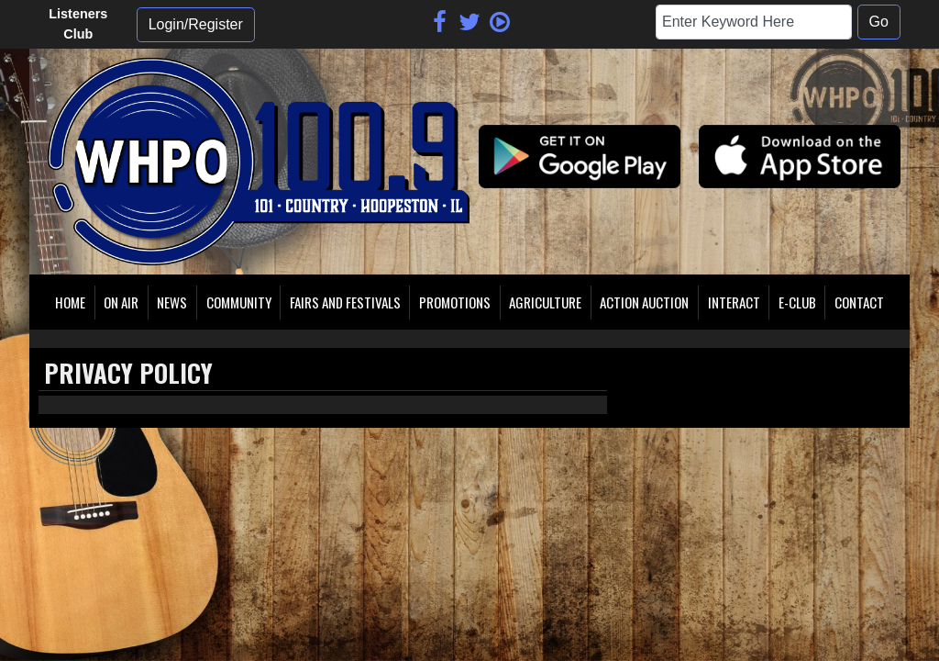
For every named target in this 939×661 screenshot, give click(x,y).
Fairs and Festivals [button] (345, 302)
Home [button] (70, 302)
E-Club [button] (797, 302)
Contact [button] (859, 302)
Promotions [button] (455, 302)
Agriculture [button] (545, 302)
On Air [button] (121, 302)
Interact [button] (734, 302)
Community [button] (238, 302)
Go (879, 21)
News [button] (172, 302)
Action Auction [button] (644, 302)
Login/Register (196, 24)
